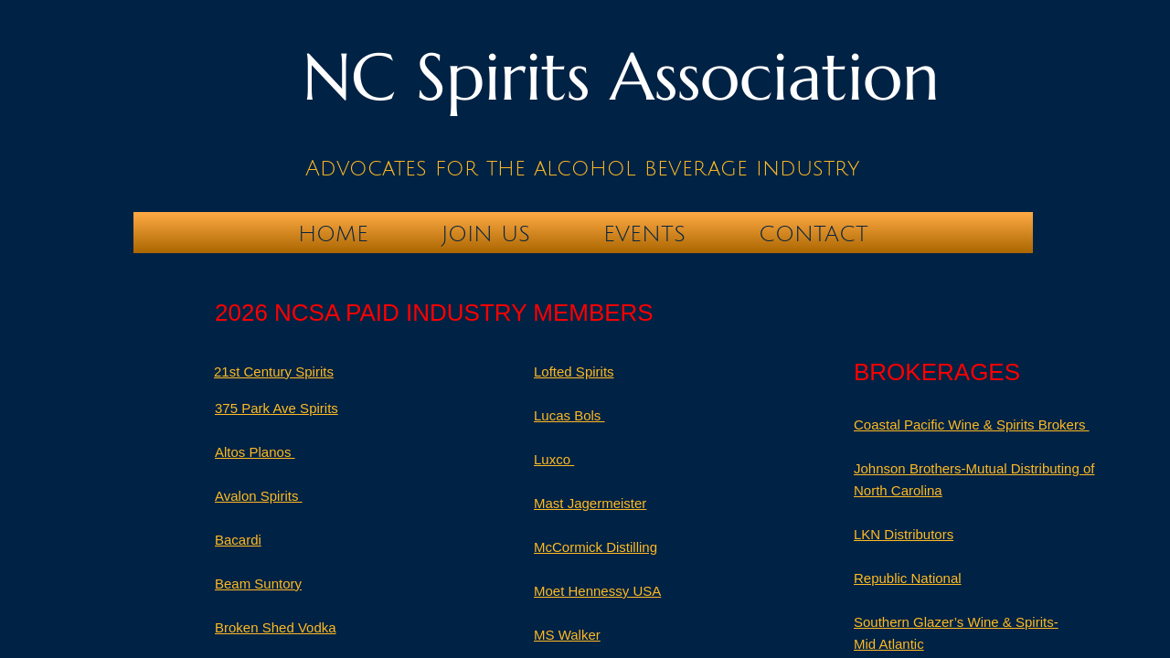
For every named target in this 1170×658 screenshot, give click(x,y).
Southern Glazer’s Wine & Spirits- (956, 622)
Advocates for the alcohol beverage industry (582, 168)
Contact (813, 234)
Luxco (554, 459)
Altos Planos (255, 452)
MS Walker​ (567, 634)
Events (644, 234)
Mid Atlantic (889, 644)
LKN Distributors (903, 534)
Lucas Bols (569, 415)
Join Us (485, 234)
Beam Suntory (258, 583)
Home (333, 234)
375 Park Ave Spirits (276, 408)
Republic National (908, 578)
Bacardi (238, 539)
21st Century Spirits (274, 371)
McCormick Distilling (595, 547)
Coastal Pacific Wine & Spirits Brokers (972, 424)
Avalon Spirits (259, 496)
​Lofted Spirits (574, 371)
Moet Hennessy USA (597, 591)
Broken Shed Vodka (275, 627)
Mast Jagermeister (590, 503)
